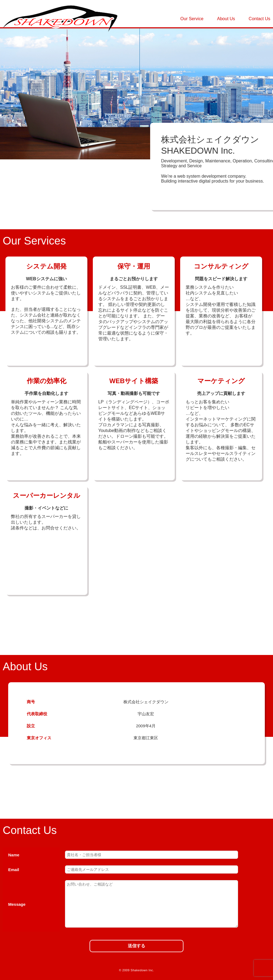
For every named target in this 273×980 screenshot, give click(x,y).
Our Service (191, 18)
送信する (136, 945)
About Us (226, 18)
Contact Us (259, 18)
